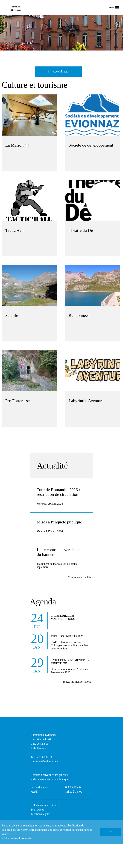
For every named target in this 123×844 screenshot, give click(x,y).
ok (111, 831)
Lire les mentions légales (18, 838)
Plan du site (37, 809)
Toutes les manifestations (77, 681)
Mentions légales (40, 813)
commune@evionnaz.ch (44, 761)
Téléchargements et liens (45, 805)
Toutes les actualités (79, 577)
